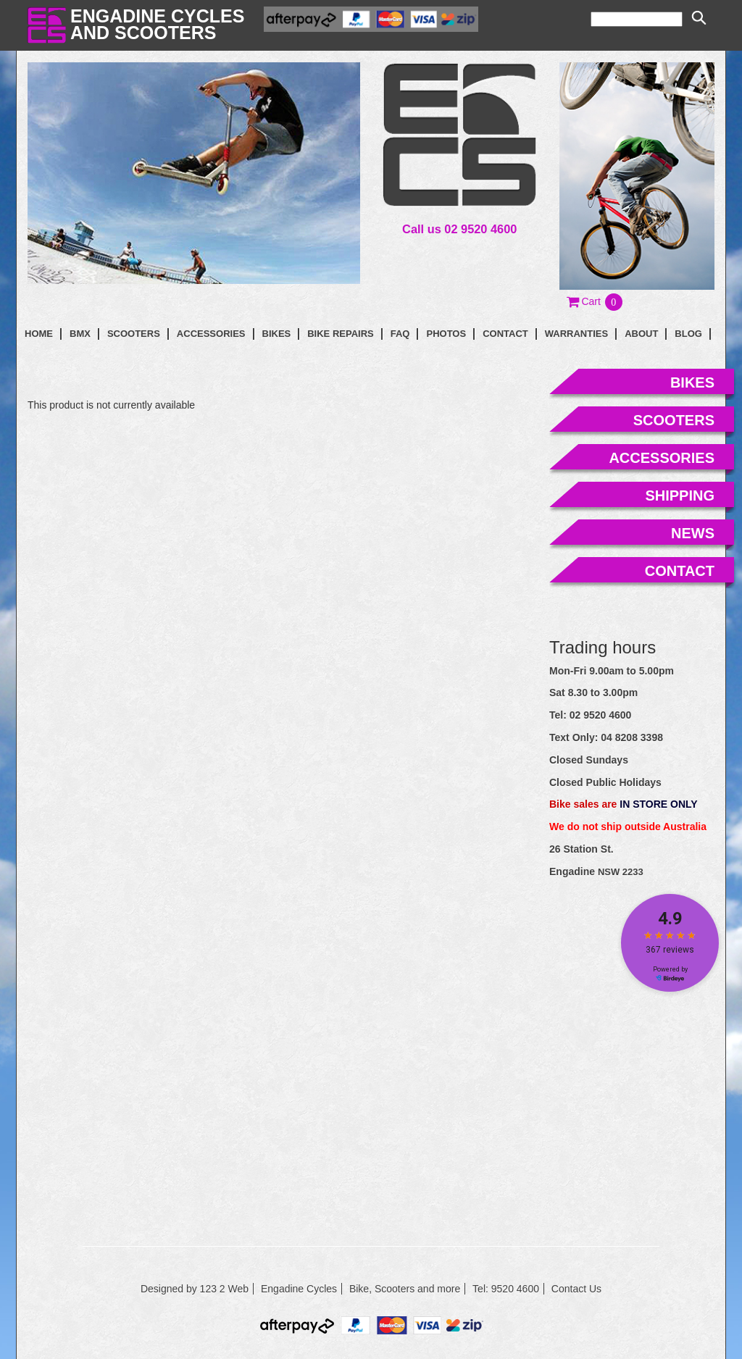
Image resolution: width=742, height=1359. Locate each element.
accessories (661, 458)
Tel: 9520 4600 (505, 1289)
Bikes (276, 333)
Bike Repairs (340, 333)
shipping (679, 495)
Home (39, 333)
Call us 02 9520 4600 (459, 228)
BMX (80, 333)
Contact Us (576, 1289)
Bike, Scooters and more (404, 1289)
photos (446, 333)
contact (505, 333)
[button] (595, 301)
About (641, 333)
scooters (673, 420)
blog (688, 333)
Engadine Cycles (299, 1289)
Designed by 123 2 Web (195, 1289)
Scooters (133, 333)
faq (400, 333)
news (692, 533)
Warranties (576, 333)
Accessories (211, 333)
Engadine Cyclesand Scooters (157, 24)
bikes (692, 382)
